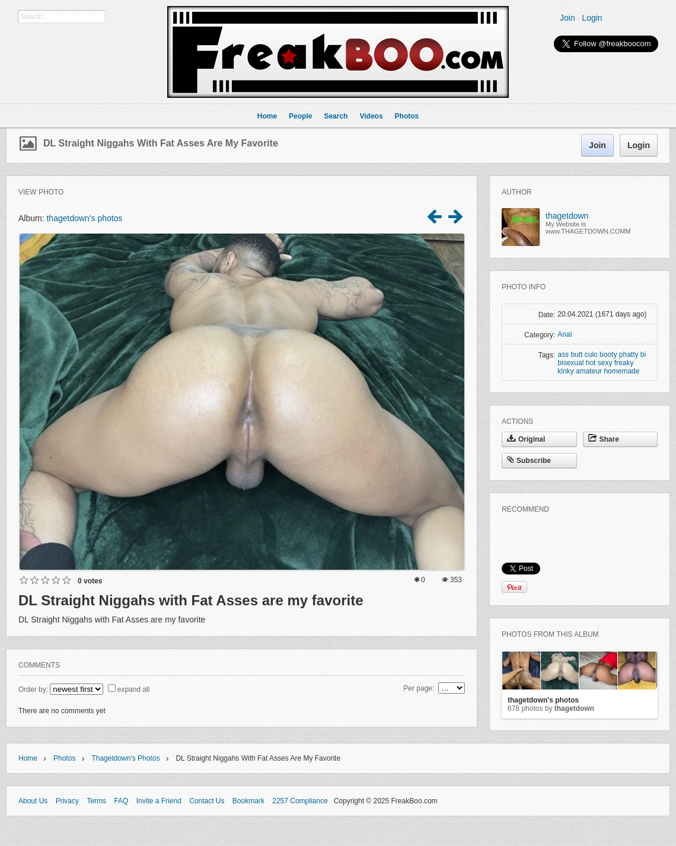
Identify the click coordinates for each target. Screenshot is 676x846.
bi (643, 354)
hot (591, 363)
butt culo (583, 354)
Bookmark (248, 801)
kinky (565, 371)
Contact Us (206, 801)
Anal (564, 334)
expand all (133, 689)
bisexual (570, 363)
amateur (589, 371)
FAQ (121, 801)
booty (608, 354)
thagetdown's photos (84, 218)
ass (563, 354)
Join (567, 18)
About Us (32, 801)
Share (603, 439)
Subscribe (529, 460)
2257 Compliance (299, 801)
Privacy (67, 801)
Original (526, 439)
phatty (629, 354)
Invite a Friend (158, 801)
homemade (621, 371)
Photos (64, 758)
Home (27, 758)
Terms (96, 801)
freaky (624, 363)
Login (592, 18)
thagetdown (567, 216)
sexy (605, 363)
